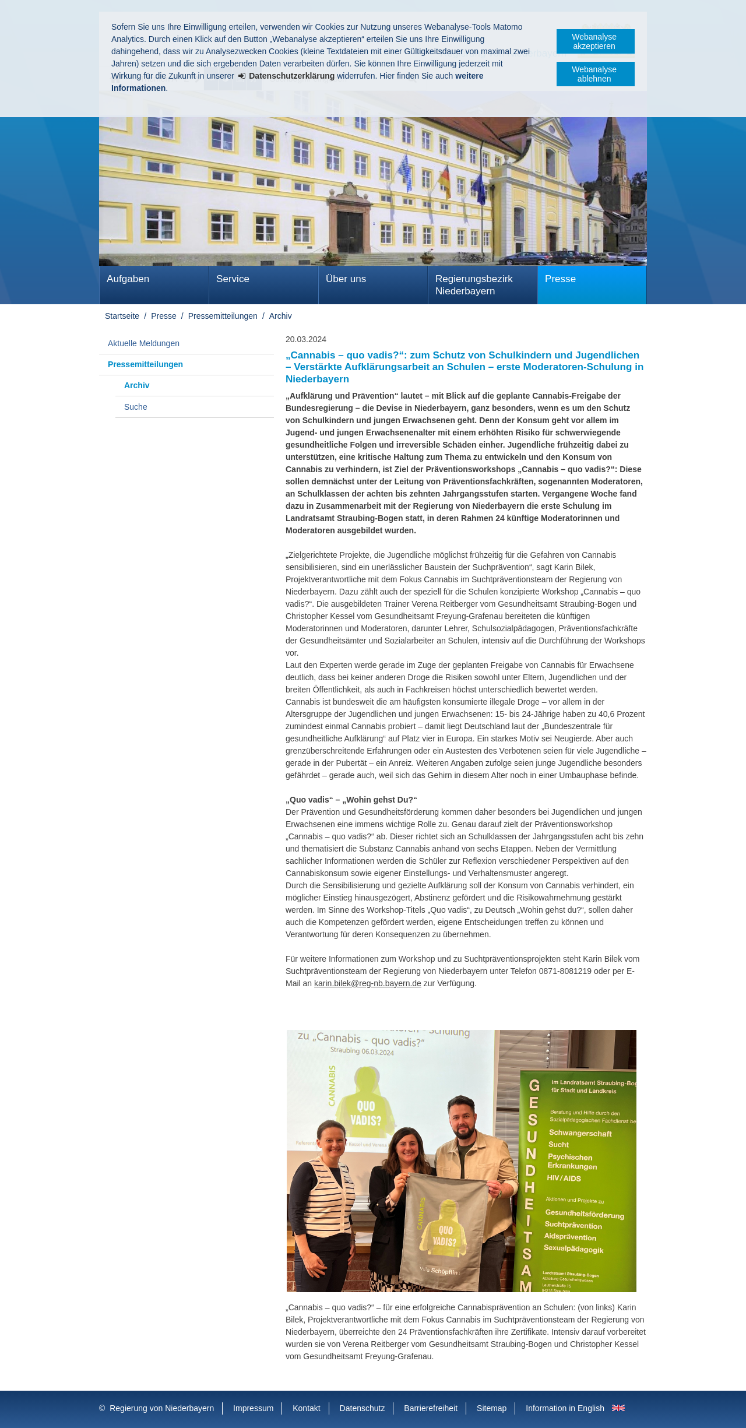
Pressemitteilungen (223, 316)
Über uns (346, 278)
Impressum (253, 1408)
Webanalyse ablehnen (594, 74)
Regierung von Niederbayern (162, 1408)
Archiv (280, 316)
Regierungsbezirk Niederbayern (474, 285)
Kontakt (306, 1408)
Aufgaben (128, 278)
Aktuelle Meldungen (144, 343)
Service (232, 278)
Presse (560, 278)
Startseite (122, 316)
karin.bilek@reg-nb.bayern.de (367, 983)
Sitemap (491, 1408)
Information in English (565, 1408)
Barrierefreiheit (431, 1408)
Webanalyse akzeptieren (594, 41)
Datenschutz (362, 1408)
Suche (135, 406)
